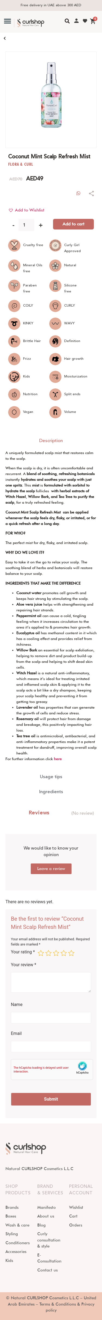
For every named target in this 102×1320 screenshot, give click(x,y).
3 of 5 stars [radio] (56, 953)
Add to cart (73, 223)
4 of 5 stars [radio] (63, 953)
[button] (26, 210)
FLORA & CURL (20, 164)
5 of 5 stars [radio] (71, 953)
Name (17, 1004)
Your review (23, 965)
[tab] (51, 441)
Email (16, 1033)
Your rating (23, 952)
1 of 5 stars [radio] (41, 953)
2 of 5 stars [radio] (48, 953)
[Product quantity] (26, 225)
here (58, 759)
